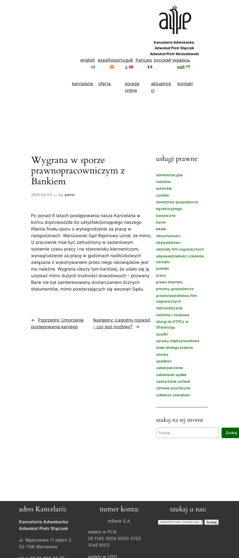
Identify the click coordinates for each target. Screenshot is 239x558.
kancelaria (82, 83)
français (144, 60)
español (106, 60)
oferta (104, 83)
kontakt (185, 83)
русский (162, 60)
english (87, 60)
